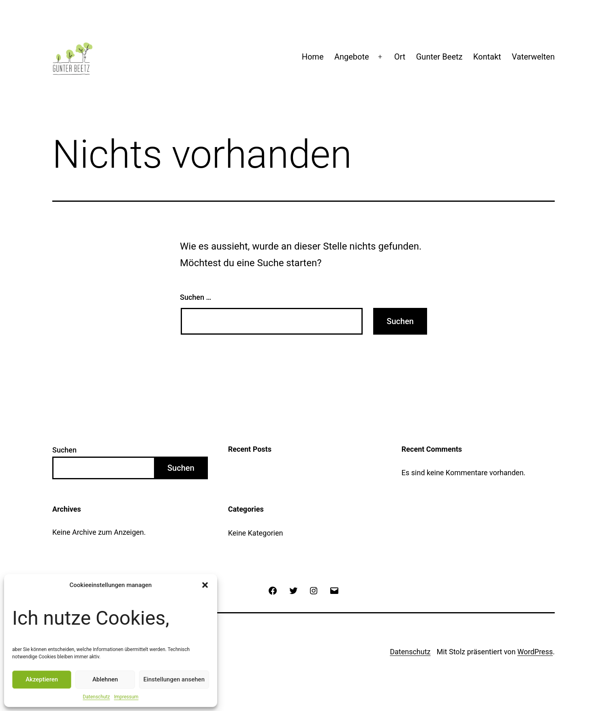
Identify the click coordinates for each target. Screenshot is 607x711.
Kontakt (487, 57)
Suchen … (195, 297)
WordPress (535, 651)
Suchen (64, 450)
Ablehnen (105, 679)
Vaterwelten (533, 57)
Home (313, 57)
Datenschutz (96, 697)
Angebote (351, 57)
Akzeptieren (42, 679)
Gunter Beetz (439, 57)
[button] (205, 585)
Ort (400, 57)
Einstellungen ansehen (174, 679)
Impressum (126, 697)
